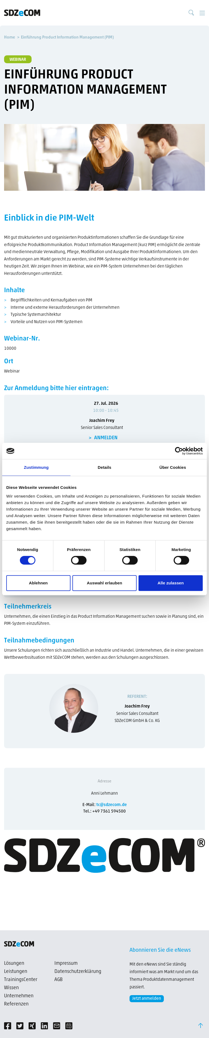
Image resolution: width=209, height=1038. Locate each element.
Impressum (66, 963)
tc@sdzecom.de (111, 805)
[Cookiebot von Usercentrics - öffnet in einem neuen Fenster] (179, 451)
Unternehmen (18, 996)
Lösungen (14, 963)
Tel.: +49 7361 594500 (104, 811)
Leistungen (15, 971)
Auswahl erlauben (104, 583)
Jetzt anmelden (146, 998)
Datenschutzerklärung (77, 971)
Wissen (11, 988)
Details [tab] (104, 467)
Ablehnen (38, 583)
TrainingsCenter (20, 979)
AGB (58, 979)
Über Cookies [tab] (172, 467)
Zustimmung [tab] (36, 467)
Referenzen (16, 1004)
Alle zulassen (171, 583)
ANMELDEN (106, 438)
